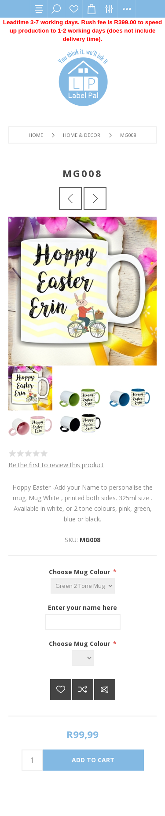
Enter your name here (82, 607)
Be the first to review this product (56, 465)
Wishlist (74, 9)
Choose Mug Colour (80, 571)
